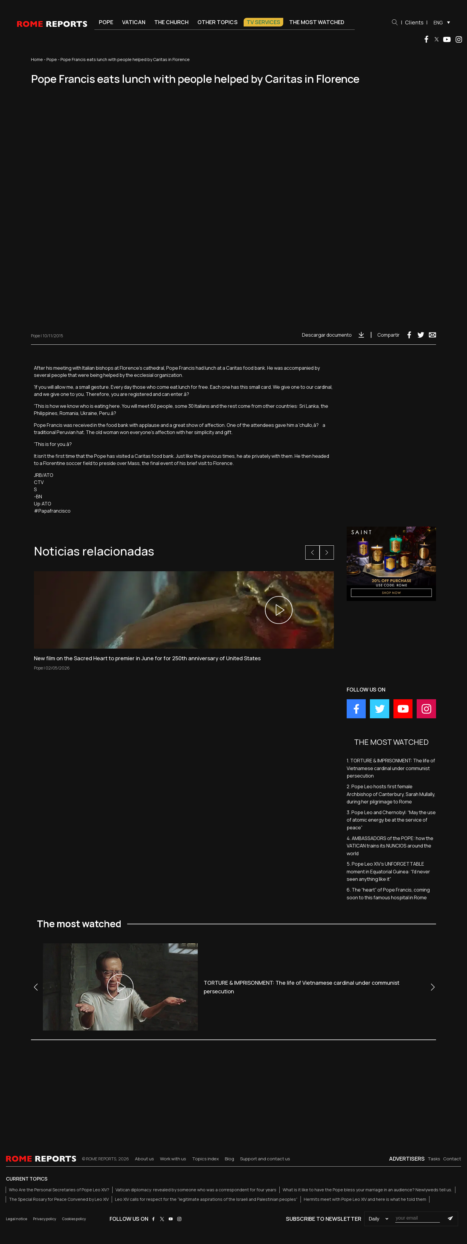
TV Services (263, 22)
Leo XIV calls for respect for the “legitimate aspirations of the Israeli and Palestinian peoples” (206, 1199)
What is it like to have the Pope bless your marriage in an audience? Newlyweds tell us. (367, 1190)
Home (37, 59)
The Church (171, 22)
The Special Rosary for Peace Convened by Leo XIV (59, 1199)
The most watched (316, 22)
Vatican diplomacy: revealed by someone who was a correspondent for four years (196, 1190)
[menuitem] (440, 22)
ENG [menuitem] (438, 22)
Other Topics (217, 22)
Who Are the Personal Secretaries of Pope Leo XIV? (59, 1190)
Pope (106, 22)
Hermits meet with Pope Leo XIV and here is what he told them (365, 1199)
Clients (414, 22)
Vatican (133, 22)
